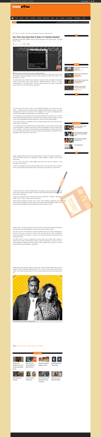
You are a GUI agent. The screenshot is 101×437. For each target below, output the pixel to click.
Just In (83, 18)
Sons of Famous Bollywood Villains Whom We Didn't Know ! (80, 126)
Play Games (33, 18)
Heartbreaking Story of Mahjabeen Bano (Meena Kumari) (80, 139)
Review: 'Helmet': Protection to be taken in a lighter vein (81, 68)
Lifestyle (28, 346)
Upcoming (39, 18)
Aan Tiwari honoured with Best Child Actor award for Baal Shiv (73, 22)
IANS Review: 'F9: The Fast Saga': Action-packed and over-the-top (80, 87)
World (52, 18)
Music (57, 18)
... (13, 344)
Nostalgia (62, 18)
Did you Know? (69, 18)
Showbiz (23, 346)
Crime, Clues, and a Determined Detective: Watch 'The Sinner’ (30, 365)
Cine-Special (39, 346)
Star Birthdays (77, 18)
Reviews (27, 18)
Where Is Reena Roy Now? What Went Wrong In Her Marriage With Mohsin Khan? (81, 134)
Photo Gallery (46, 18)
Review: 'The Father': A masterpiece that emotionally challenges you (81, 80)
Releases (21, 18)
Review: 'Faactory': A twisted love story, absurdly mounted (81, 74)
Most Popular (76, 123)
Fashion (33, 346)
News (17, 18)
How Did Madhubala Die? (78, 145)
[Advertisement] (57, 8)
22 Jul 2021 (22, 33)
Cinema (18, 346)
